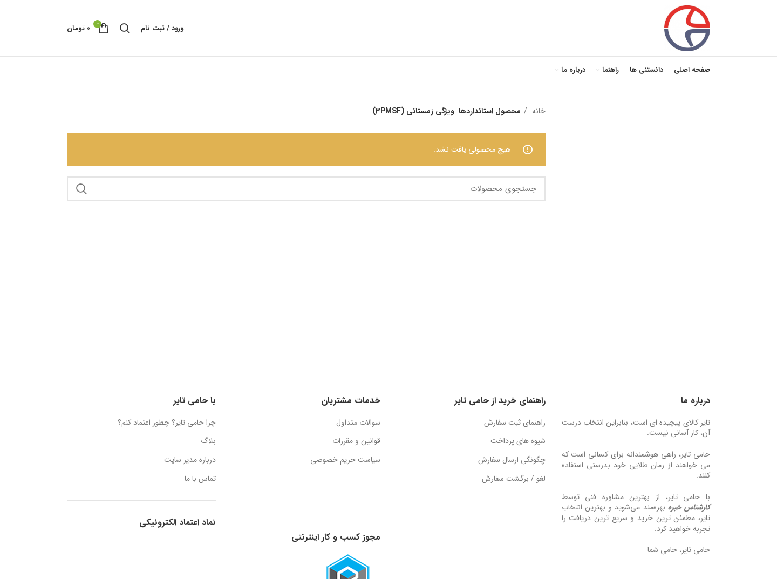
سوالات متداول (358, 423)
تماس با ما (200, 479)
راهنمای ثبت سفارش (515, 423)
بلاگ (208, 441)
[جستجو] (124, 28)
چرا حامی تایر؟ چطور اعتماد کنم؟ (167, 423)
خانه (538, 111)
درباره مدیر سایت (190, 460)
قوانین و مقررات (356, 441)
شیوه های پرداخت (518, 441)
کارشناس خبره (689, 507)
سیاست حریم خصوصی (345, 460)
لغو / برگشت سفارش (514, 479)
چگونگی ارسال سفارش (512, 460)
